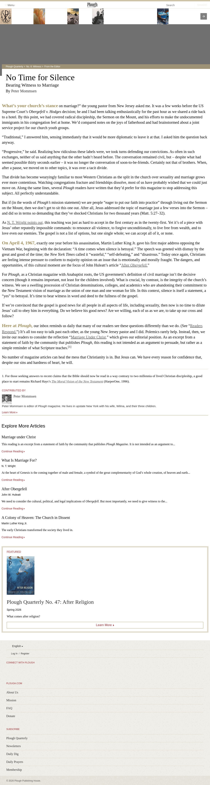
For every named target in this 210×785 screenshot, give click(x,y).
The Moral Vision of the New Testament (77, 381)
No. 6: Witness (33, 66)
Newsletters (13, 746)
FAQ (9, 708)
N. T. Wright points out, (25, 222)
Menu (8, 5)
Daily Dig (12, 754)
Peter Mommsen (24, 91)
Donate (10, 716)
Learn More (104, 625)
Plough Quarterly (14, 66)
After (134, 265)
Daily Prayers (14, 761)
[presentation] (203, 16)
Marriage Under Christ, (89, 337)
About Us (12, 692)
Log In (14, 653)
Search (170, 5)
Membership (14, 769)
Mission (11, 700)
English (16, 646)
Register (25, 653)
